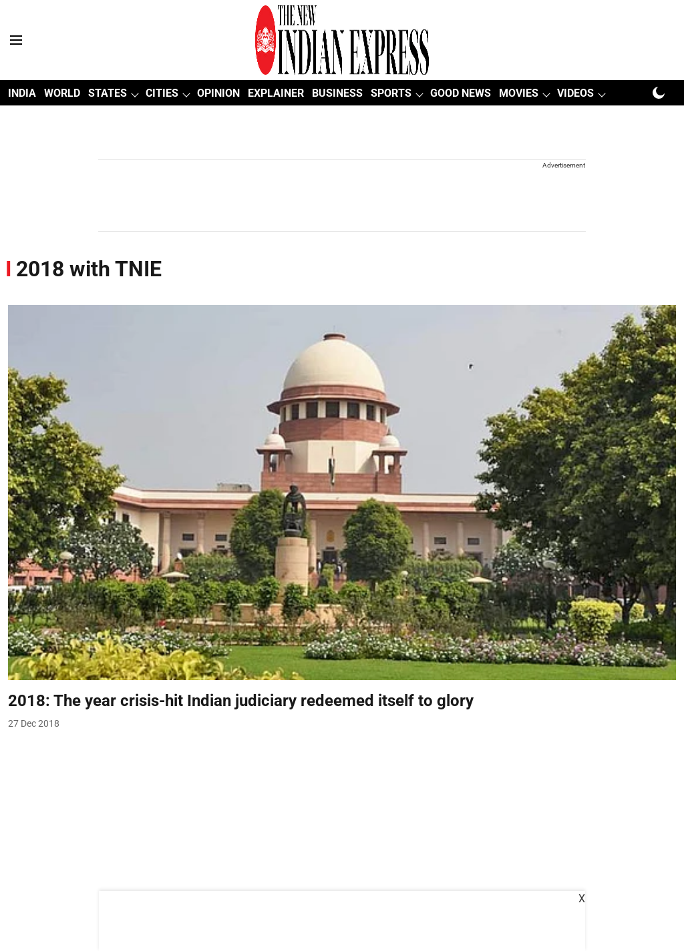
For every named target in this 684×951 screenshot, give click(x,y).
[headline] (342, 701)
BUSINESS (337, 93)
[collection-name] (89, 268)
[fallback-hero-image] (342, 493)
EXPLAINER (276, 93)
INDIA (22, 93)
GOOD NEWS (460, 93)
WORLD (62, 93)
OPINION (218, 93)
